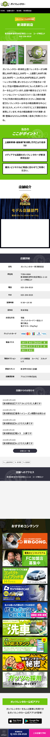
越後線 (27, 462)
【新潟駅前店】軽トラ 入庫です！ (17, 433)
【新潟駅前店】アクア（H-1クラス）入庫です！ (22, 403)
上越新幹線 (9, 462)
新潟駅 (19, 462)
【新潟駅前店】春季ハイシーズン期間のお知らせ (24, 413)
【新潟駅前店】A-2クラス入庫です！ (18, 423)
